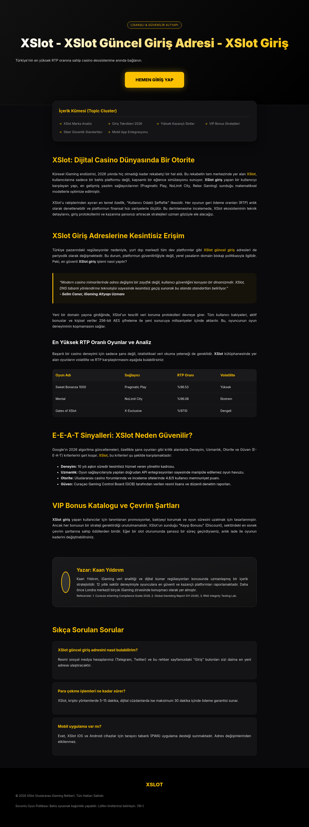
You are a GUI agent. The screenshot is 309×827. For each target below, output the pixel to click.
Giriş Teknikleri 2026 (127, 123)
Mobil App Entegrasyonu (130, 132)
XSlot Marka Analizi (78, 123)
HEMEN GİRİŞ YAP (154, 79)
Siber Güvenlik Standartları (83, 132)
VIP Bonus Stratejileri (224, 123)
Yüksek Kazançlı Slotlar (178, 123)
